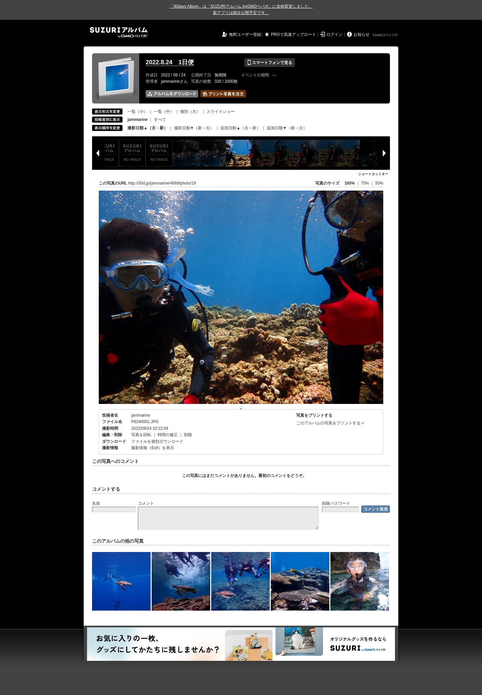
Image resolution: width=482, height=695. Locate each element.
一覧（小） (138, 111)
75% (365, 183)
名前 (96, 503)
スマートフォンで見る (269, 62)
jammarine (140, 415)
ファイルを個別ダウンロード (157, 441)
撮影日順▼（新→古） (194, 128)
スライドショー (221, 111)
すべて (160, 119)
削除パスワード (336, 503)
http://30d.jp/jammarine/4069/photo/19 (162, 183)
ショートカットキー (373, 174)
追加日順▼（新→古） (287, 128)
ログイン (334, 34)
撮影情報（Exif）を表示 (152, 447)
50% (379, 183)
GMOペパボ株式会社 (386, 35)
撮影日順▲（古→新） (148, 128)
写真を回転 (141, 434)
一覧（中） (164, 111)
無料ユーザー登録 (245, 34)
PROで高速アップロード (293, 34)
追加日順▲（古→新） (240, 128)
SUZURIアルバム (119, 32)
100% (349, 183)
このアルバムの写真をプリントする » (330, 423)
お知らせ (361, 34)
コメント (146, 503)
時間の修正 (168, 434)
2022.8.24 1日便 (170, 62)
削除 (188, 434)
